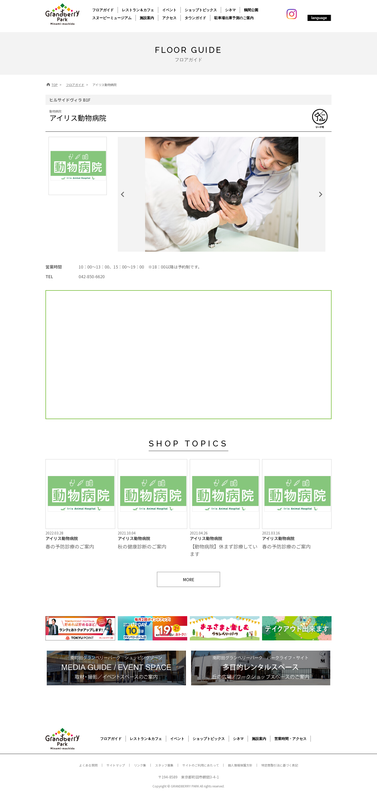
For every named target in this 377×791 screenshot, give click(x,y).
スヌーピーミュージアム (112, 18)
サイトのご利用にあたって (200, 765)
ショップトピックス (201, 10)
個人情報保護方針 (240, 765)
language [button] (319, 18)
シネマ (230, 10)
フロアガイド (103, 10)
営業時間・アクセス (290, 739)
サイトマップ (116, 765)
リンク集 (140, 765)
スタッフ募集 (164, 765)
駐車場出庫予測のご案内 (234, 18)
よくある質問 (88, 765)
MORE (188, 579)
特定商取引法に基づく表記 (279, 765)
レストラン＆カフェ (138, 10)
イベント (169, 10)
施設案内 (147, 18)
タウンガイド (195, 18)
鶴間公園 (251, 10)
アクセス (169, 18)
